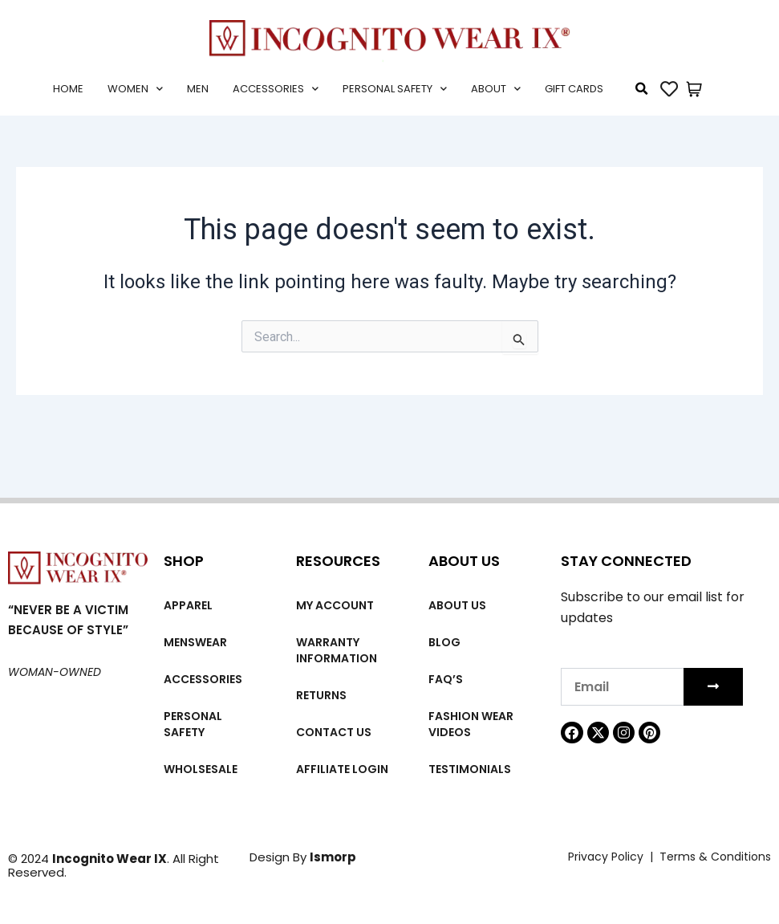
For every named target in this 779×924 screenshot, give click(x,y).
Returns (321, 695)
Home (68, 88)
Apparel (188, 605)
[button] (641, 89)
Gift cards (574, 88)
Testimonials (469, 769)
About (496, 88)
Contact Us (333, 732)
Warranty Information (336, 650)
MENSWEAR (195, 642)
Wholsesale (200, 769)
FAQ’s (445, 679)
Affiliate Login (342, 769)
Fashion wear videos (470, 724)
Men (198, 88)
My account (335, 605)
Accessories (275, 88)
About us (457, 605)
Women (135, 88)
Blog (444, 642)
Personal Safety (395, 88)
